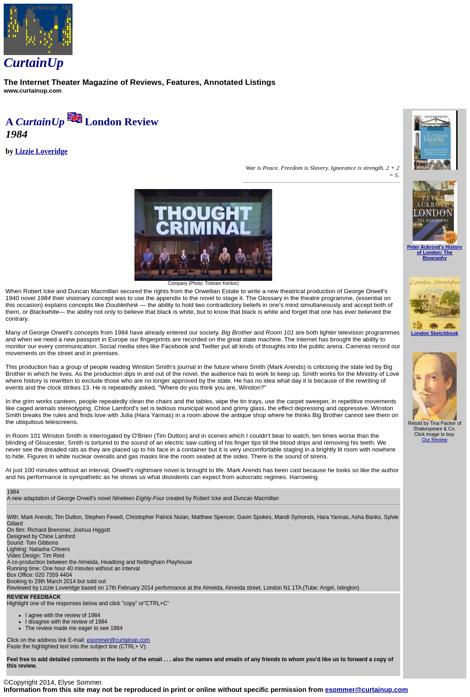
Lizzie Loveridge (41, 151)
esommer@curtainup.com (118, 640)
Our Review (435, 439)
